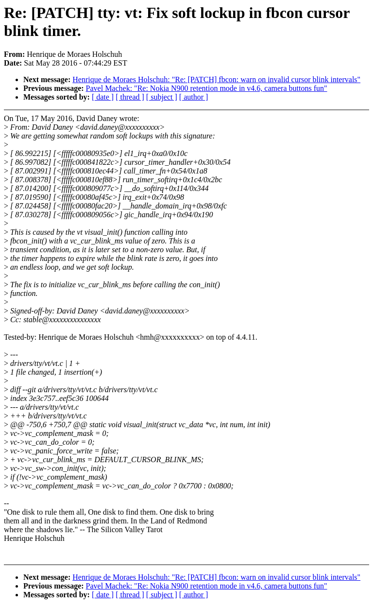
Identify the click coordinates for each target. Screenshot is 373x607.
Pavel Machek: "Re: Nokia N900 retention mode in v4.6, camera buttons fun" (206, 88)
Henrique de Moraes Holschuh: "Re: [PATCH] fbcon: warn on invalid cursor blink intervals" (216, 79)
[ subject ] (161, 97)
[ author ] (193, 97)
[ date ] (103, 97)
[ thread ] (130, 97)
